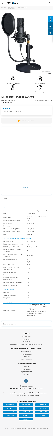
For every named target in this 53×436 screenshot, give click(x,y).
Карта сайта (26, 374)
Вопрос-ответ (26, 369)
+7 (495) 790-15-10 (19, 388)
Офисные (26, 419)
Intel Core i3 (10, 408)
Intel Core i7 (42, 408)
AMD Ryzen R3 (26, 412)
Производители (26, 372)
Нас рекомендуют (40, 83)
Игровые (42, 415)
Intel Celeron (10, 405)
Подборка (26, 415)
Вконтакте (26, 381)
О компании (26, 336)
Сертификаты (26, 341)
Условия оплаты (26, 351)
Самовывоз (26, 356)
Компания (26, 333)
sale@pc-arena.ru (37, 389)
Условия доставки (26, 354)
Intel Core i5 (26, 408)
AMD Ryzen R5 (42, 412)
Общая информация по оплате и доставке (26, 348)
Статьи (26, 366)
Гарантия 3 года (39, 92)
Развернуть (26, 187)
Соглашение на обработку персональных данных (26, 344)
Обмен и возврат (26, 359)
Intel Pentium (26, 405)
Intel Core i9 (10, 412)
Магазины (26, 339)
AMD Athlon (42, 405)
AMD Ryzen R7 (10, 415)
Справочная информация (26, 363)
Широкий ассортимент (13, 83)
